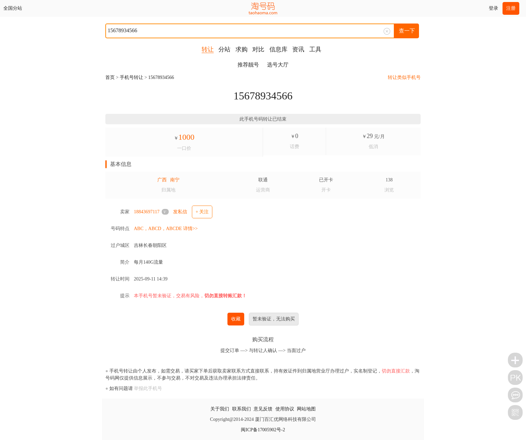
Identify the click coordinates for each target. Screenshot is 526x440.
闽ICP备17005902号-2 (263, 429)
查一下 (407, 31)
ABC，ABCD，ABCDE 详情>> (166, 228)
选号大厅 (277, 65)
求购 (241, 49)
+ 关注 (202, 211)
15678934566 (161, 77)
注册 (511, 8)
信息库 (278, 49)
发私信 (180, 211)
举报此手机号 (148, 388)
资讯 (298, 49)
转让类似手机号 (404, 77)
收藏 (236, 318)
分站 (224, 49)
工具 (315, 49)
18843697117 (146, 211)
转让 (208, 49)
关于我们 (219, 408)
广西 (162, 179)
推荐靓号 (248, 65)
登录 (493, 8)
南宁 (174, 179)
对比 (258, 49)
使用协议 (284, 408)
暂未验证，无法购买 (274, 318)
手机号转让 (131, 77)
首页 (110, 77)
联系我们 (241, 408)
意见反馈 (263, 408)
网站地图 (306, 408)
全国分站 (12, 8)
